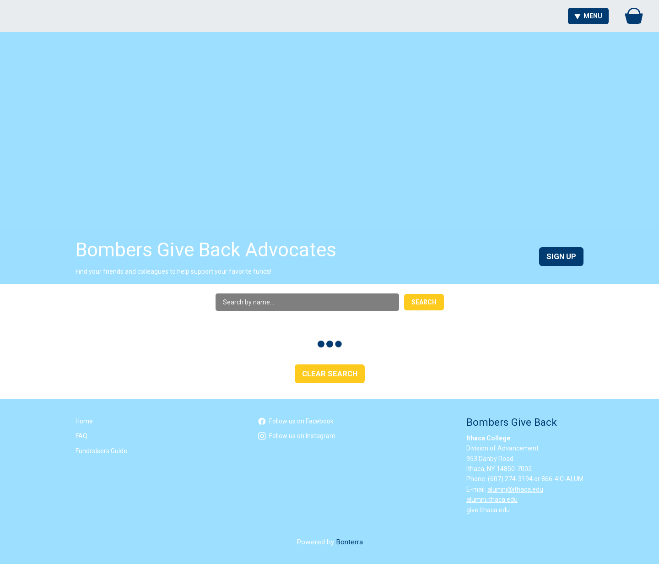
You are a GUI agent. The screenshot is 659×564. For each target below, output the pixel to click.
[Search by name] (307, 302)
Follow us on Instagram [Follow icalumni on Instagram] (296, 435)
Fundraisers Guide (101, 451)
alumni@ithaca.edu (515, 489)
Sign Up (561, 256)
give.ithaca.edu (488, 510)
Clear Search (329, 373)
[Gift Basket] (633, 16)
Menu (588, 16)
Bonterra (349, 542)
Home (84, 421)
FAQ (81, 435)
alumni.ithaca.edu (492, 499)
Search (424, 302)
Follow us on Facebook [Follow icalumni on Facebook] (296, 421)
